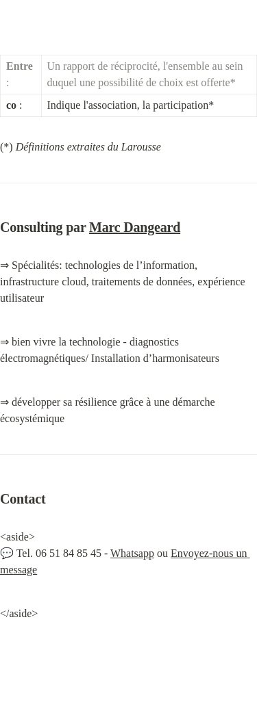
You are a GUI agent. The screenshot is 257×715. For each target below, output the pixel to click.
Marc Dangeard (134, 227)
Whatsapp (132, 553)
